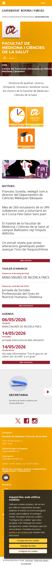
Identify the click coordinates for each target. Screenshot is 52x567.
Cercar (4, 58)
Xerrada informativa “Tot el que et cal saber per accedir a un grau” (24, 355)
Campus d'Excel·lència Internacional (25, 17)
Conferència (8, 350)
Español (11, 58)
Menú (43, 3)
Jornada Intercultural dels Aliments (23, 340)
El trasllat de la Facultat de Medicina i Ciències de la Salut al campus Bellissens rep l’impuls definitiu (25, 228)
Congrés (6, 323)
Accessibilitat (26, 563)
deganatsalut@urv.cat (10, 451)
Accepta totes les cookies (28, 540)
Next (48, 392)
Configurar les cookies (28, 551)
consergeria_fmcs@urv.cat (12, 459)
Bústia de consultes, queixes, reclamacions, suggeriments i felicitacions (24, 470)
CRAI (6, 489)
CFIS (4, 65)
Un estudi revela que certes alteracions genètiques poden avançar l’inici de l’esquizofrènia (25, 245)
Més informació (26, 306)
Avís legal (29, 560)
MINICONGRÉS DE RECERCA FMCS (25, 277)
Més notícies (26, 260)
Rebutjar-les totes (28, 546)
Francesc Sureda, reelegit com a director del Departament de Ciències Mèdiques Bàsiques (25, 194)
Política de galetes (41, 560)
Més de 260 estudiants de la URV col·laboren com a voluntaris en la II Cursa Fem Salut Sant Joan (25, 210)
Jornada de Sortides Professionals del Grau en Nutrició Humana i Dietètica (22, 293)
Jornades (6, 337)
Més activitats (26, 362)
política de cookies (19, 532)
